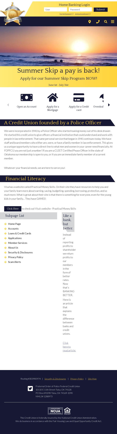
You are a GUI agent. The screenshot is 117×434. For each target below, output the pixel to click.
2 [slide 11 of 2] (61, 61)
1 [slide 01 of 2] (55, 61)
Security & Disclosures (20, 252)
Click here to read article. (69, 346)
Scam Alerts (14, 261)
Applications (15, 238)
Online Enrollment (82, 14)
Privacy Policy (15, 257)
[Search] (105, 22)
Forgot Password (65, 14)
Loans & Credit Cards (19, 233)
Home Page (14, 223)
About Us (13, 247)
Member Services (17, 242)
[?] (73, 14)
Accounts (13, 228)
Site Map (92, 378)
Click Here (13, 208)
